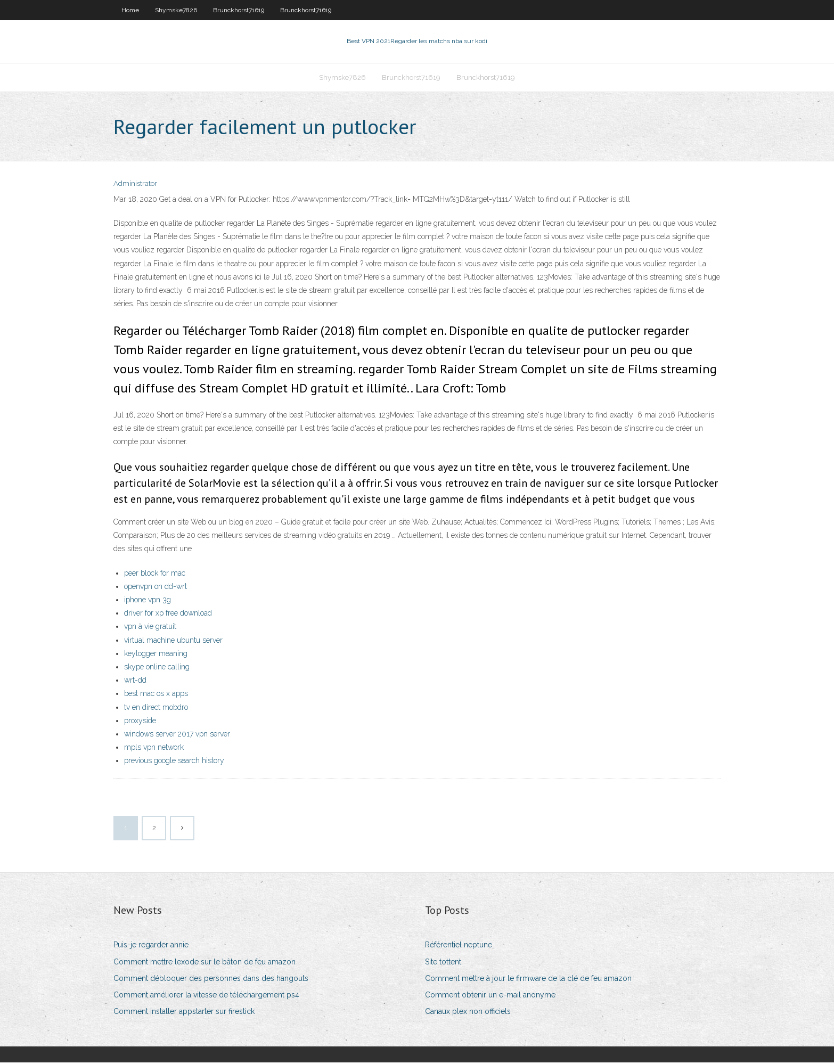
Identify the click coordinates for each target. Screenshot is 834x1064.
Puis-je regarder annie (151, 946)
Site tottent (443, 963)
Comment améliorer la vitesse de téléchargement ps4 (206, 996)
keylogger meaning (155, 654)
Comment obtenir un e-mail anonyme (490, 996)
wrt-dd (135, 681)
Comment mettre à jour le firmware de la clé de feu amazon (528, 979)
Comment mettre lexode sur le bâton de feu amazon (204, 963)
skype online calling (157, 668)
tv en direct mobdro (156, 708)
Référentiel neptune (458, 946)
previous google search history (174, 761)
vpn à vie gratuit (150, 628)
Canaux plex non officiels (468, 1012)
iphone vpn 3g (147, 600)
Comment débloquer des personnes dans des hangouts (210, 979)
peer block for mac (154, 574)
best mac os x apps (156, 694)
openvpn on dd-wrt (155, 587)
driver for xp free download (168, 614)
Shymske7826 (176, 10)
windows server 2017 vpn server (177, 735)
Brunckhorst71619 (238, 10)
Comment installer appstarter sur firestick (184, 1012)
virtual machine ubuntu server (173, 641)
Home (130, 10)
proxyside (140, 721)
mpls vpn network (154, 748)
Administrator (135, 185)
